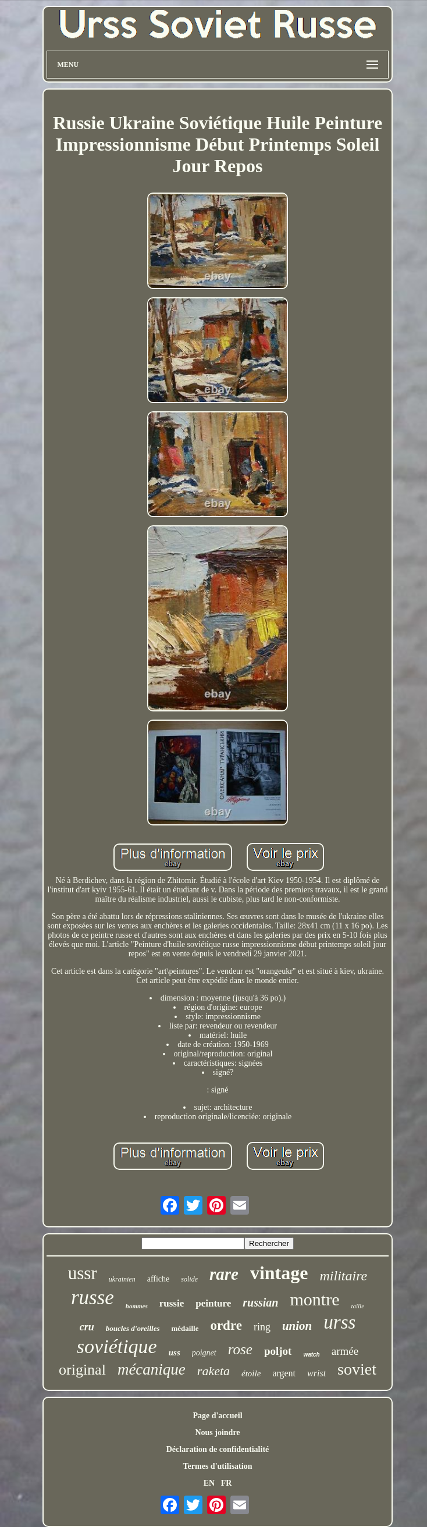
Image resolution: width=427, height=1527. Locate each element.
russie (171, 1303)
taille (357, 1305)
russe (92, 1297)
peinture (213, 1303)
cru (87, 1327)
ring (262, 1327)
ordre (226, 1325)
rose (240, 1349)
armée (345, 1351)
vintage (279, 1272)
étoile (251, 1373)
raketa (213, 1371)
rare (224, 1274)
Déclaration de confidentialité (217, 1449)
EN (209, 1483)
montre (314, 1299)
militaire (343, 1275)
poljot (278, 1351)
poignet (204, 1352)
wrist (316, 1373)
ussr (82, 1273)
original (82, 1369)
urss (339, 1322)
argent (284, 1373)
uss (174, 1352)
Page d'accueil (217, 1415)
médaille (184, 1328)
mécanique (152, 1369)
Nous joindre (217, 1432)
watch (311, 1354)
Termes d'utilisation (217, 1466)
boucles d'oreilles (133, 1328)
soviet (356, 1369)
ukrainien (122, 1279)
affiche (158, 1279)
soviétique (117, 1346)
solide (189, 1279)
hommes (137, 1305)
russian (260, 1302)
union (297, 1326)
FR (226, 1483)
